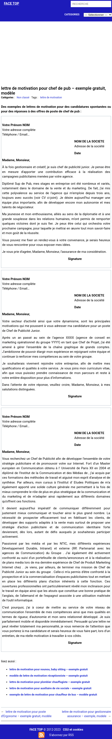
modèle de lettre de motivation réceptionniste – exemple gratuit (48, 675)
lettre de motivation (51, 97)
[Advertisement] (56, 53)
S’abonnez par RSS (61, 735)
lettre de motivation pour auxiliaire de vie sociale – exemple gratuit (50, 688)
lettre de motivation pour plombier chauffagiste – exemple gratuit (49, 682)
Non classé (23, 97)
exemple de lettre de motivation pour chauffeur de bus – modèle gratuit (53, 694)
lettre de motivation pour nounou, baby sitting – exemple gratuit (48, 669)
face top (11, 3)
